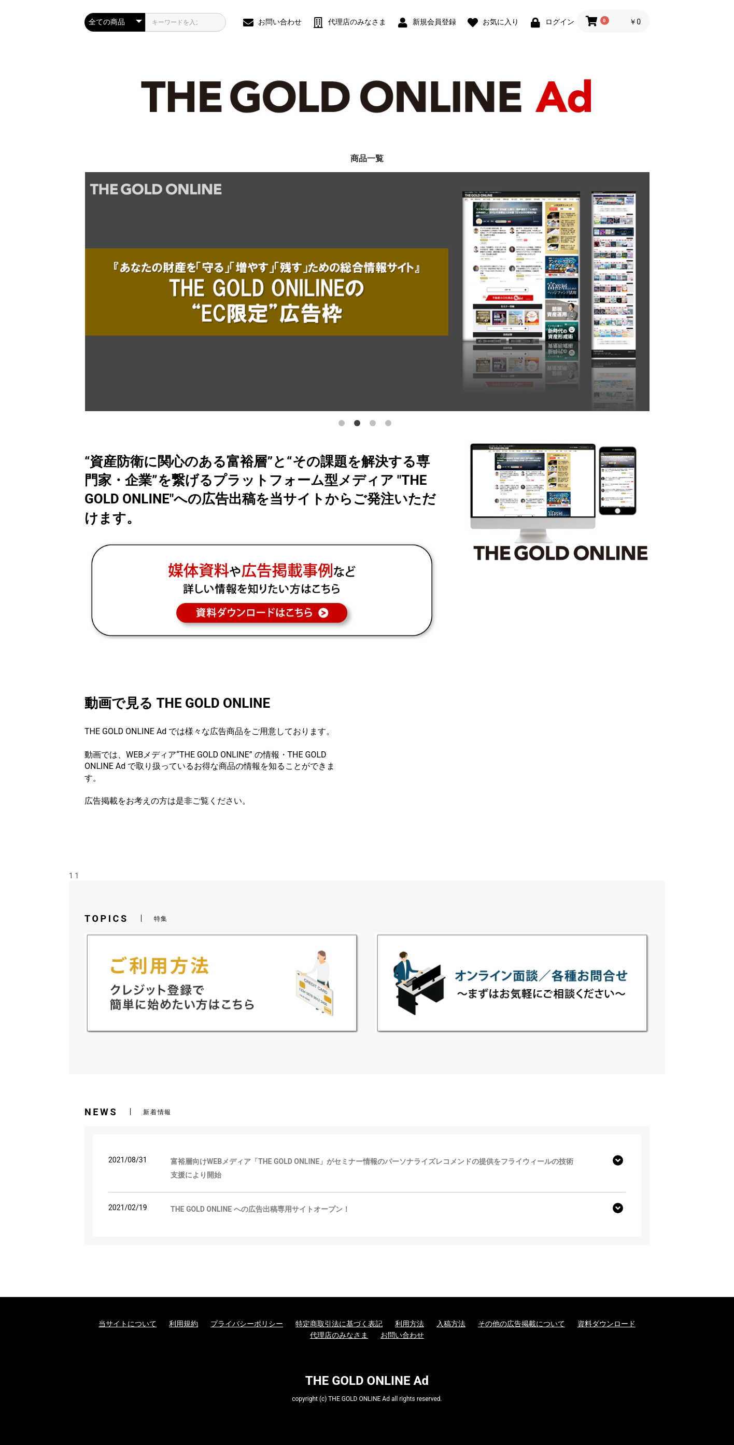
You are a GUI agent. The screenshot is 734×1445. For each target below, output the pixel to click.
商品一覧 (367, 158)
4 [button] (390, 425)
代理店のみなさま (339, 1335)
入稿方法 (450, 1324)
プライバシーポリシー (246, 1324)
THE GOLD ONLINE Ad (367, 1380)
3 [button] (375, 425)
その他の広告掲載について (521, 1324)
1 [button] (343, 425)
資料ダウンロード (606, 1324)
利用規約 (183, 1324)
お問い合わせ (402, 1335)
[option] (367, 291)
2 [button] (359, 425)
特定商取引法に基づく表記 (339, 1324)
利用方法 (409, 1324)
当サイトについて (127, 1324)
